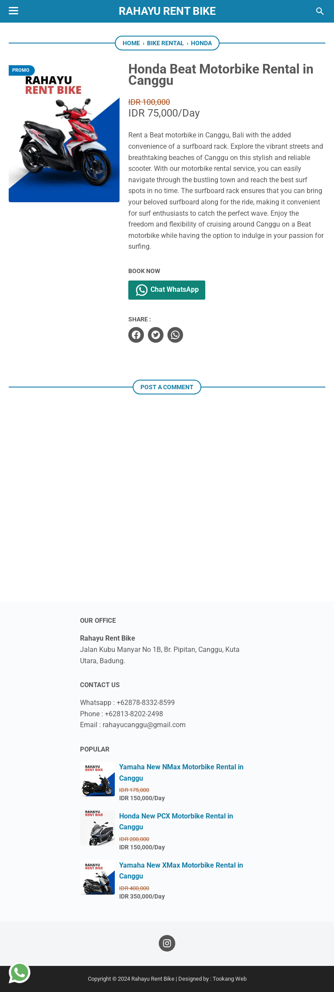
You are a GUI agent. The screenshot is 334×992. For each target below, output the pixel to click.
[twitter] (156, 335)
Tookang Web (230, 978)
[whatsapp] (175, 335)
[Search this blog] (320, 11)
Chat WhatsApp (167, 290)
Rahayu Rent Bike (167, 11)
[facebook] (136, 335)
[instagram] (167, 943)
